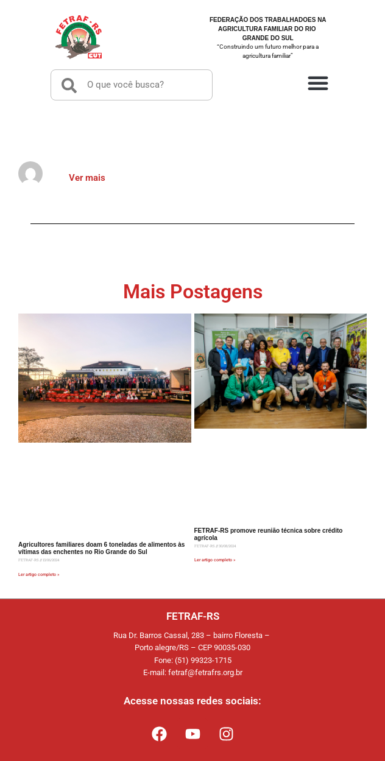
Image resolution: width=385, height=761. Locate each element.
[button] (318, 82)
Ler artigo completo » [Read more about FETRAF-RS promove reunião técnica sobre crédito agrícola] (214, 560)
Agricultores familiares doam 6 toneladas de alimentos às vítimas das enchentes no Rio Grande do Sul (101, 548)
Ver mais (87, 177)
